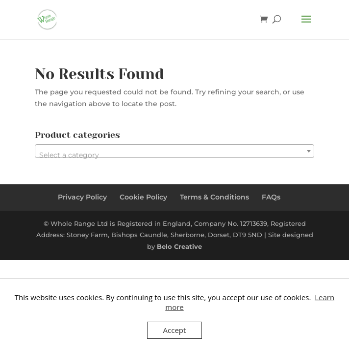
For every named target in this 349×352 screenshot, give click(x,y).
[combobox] (174, 151)
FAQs (271, 197)
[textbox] (174, 155)
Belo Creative (179, 246)
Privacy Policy (82, 197)
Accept (174, 330)
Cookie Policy (143, 197)
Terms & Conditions (214, 197)
